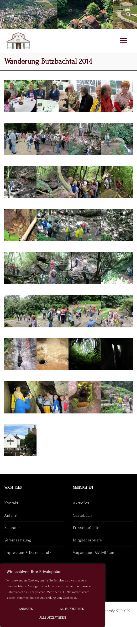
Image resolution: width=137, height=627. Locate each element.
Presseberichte (86, 527)
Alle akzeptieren (52, 617)
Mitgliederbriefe (87, 540)
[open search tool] (128, 14)
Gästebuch (82, 515)
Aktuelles (81, 503)
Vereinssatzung (17, 540)
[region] (52, 595)
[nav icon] (123, 40)
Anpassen (26, 609)
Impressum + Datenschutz (27, 552)
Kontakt (11, 503)
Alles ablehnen (72, 609)
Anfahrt (11, 515)
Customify (107, 611)
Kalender (12, 527)
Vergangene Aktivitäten (93, 552)
